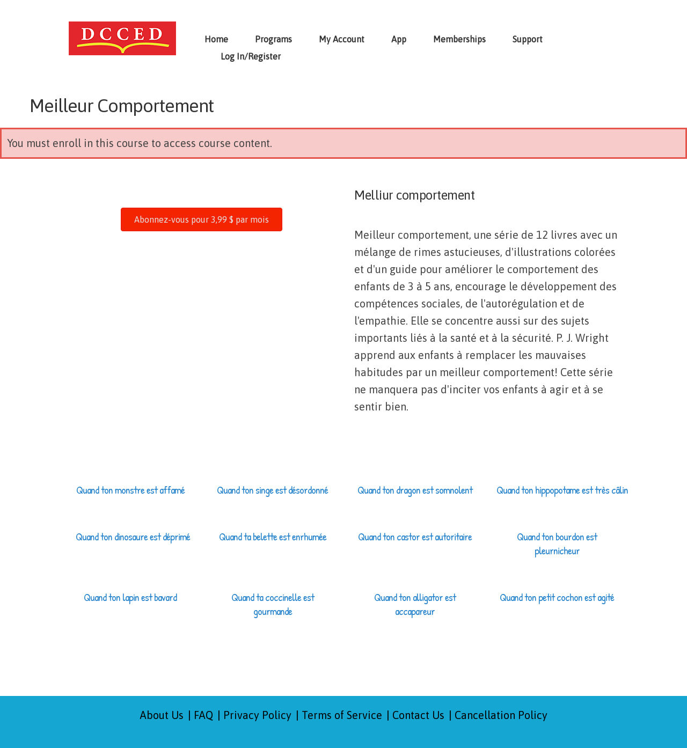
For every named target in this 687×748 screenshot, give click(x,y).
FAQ (203, 715)
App (398, 39)
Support (528, 39)
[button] (201, 219)
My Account (341, 39)
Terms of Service (342, 715)
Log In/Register (251, 56)
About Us (162, 715)
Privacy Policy (257, 715)
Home (216, 39)
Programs (273, 39)
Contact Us (418, 715)
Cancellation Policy (501, 715)
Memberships (459, 39)
